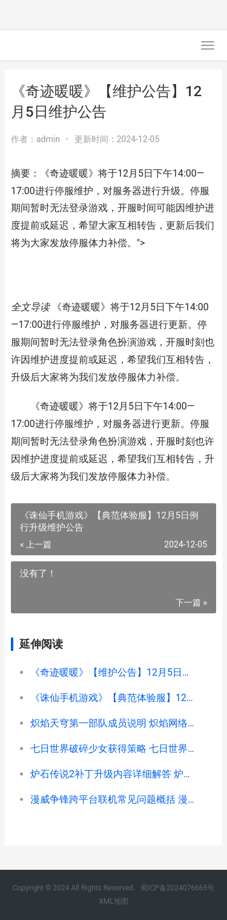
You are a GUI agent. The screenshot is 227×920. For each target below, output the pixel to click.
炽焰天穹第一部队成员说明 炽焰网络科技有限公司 (113, 723)
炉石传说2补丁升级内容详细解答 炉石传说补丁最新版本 (113, 774)
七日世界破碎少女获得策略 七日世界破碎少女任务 (113, 748)
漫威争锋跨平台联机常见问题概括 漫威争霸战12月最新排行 (113, 799)
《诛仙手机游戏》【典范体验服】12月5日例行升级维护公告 (113, 697)
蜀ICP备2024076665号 (177, 888)
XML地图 (113, 901)
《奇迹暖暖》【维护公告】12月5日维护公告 (113, 672)
